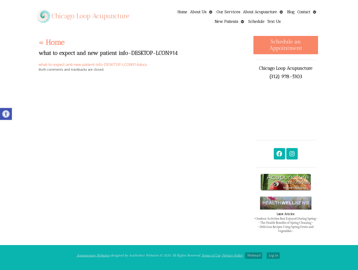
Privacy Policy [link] (232, 255)
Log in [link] (273, 255)
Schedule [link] (256, 21)
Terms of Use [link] (211, 255)
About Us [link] (198, 11)
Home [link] (182, 11)
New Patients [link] (226, 21)
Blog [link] (291, 11)
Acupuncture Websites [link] (93, 255)
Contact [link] (303, 11)
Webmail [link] (253, 255)
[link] (6, 114)
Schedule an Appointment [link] (285, 45)
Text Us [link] (274, 21)
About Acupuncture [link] (260, 11)
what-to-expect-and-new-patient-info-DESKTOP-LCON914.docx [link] (93, 64)
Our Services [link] (228, 11)
